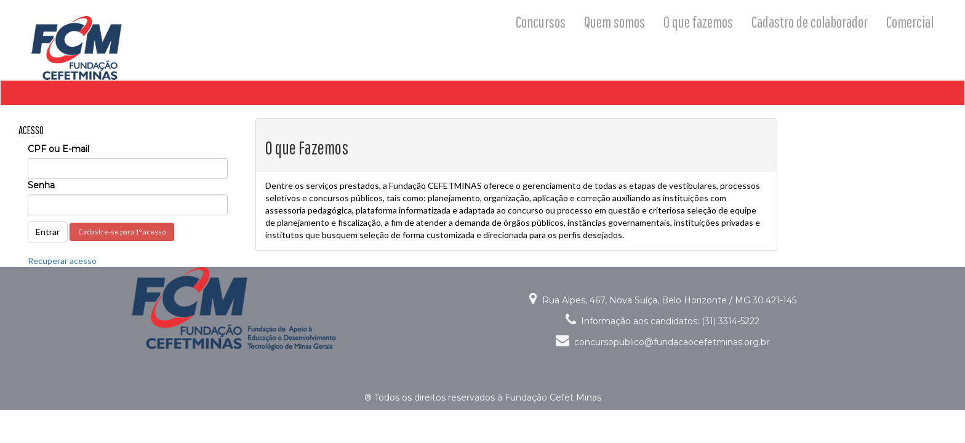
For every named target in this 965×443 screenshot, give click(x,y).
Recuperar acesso (62, 260)
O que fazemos (698, 22)
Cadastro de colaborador (809, 22)
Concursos (541, 22)
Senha (41, 185)
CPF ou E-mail (58, 148)
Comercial (910, 22)
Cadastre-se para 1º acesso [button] (122, 232)
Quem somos (614, 22)
